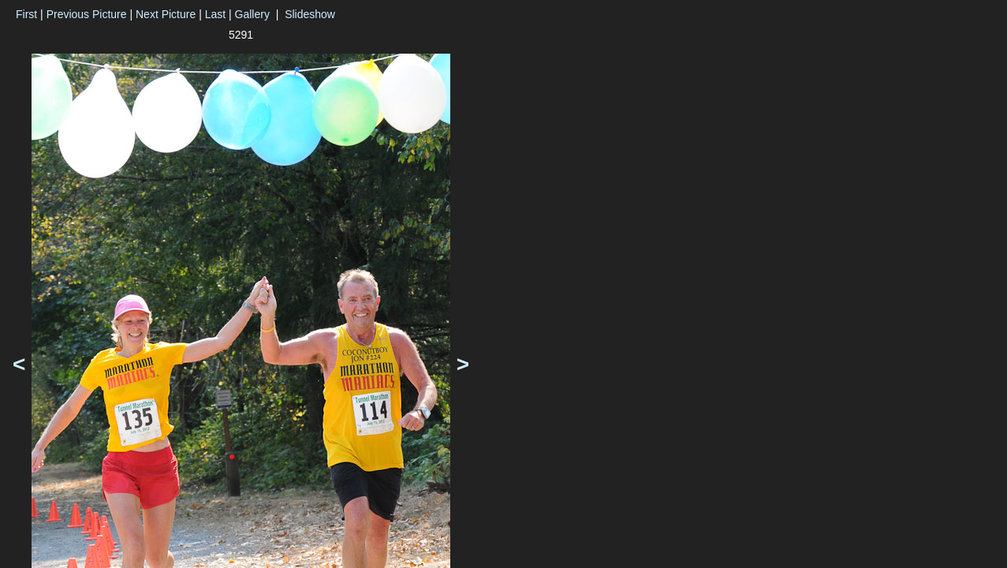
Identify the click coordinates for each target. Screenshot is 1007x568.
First (26, 14)
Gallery (252, 14)
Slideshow (310, 14)
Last (215, 14)
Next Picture (166, 14)
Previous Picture (87, 14)
